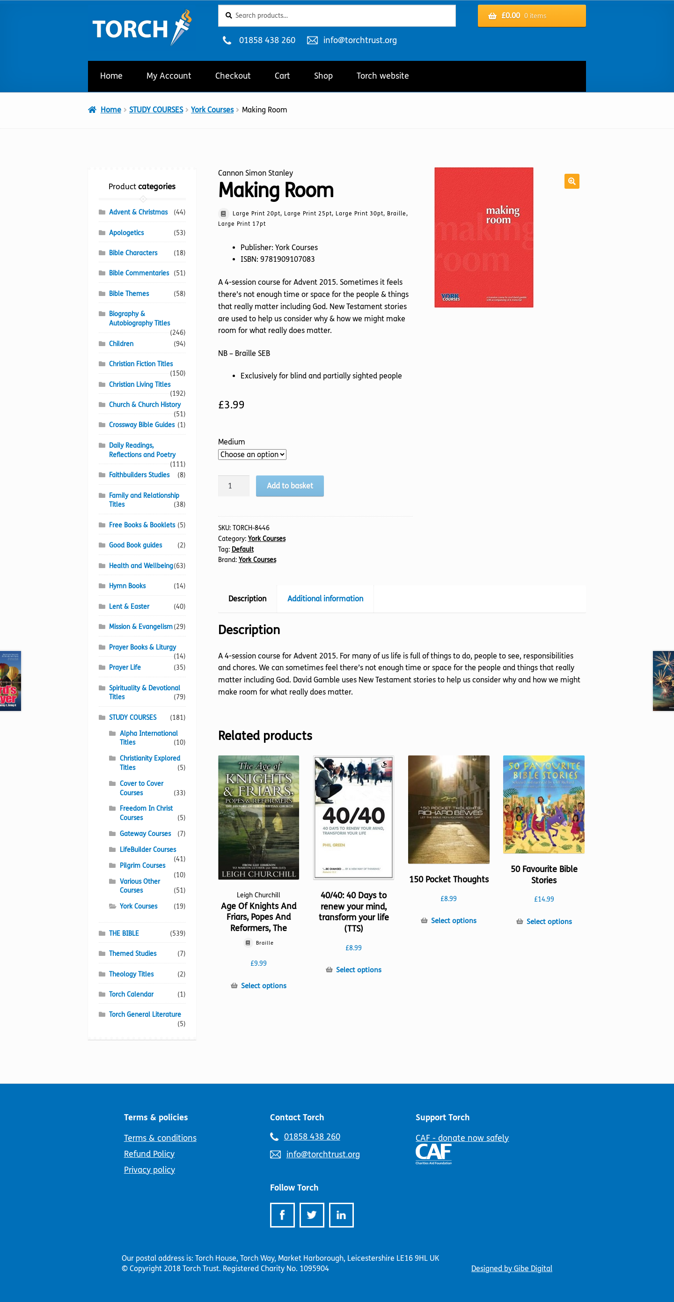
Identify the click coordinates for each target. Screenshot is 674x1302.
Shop (323, 76)
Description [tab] (247, 598)
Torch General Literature (145, 1015)
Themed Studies (132, 954)
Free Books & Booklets (142, 525)
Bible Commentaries (139, 273)
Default (243, 550)
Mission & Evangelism (141, 627)
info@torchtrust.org (360, 40)
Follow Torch (294, 1188)
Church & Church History (145, 405)
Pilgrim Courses (142, 866)
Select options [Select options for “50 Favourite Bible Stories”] (549, 921)
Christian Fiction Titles (141, 364)
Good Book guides (135, 545)
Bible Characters (133, 253)
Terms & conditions (160, 1138)
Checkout (233, 76)
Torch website (383, 76)
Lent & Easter (129, 607)
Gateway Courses (145, 834)
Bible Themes (129, 294)
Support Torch (443, 1117)
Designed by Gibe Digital (511, 1268)
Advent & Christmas (138, 212)
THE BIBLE (124, 934)
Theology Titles (131, 974)
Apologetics (126, 233)
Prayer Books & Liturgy (142, 647)
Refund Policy (149, 1154)
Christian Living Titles (139, 385)
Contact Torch (297, 1117)
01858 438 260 (267, 40)
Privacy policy (149, 1170)
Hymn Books (127, 586)
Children (121, 344)
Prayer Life (125, 668)
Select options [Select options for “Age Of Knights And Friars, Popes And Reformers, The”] (263, 986)
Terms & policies (156, 1117)
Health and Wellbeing (141, 566)
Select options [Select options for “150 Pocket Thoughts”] (453, 921)
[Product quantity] (234, 486)
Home (111, 76)
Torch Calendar (131, 995)
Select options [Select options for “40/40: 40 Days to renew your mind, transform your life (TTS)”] (358, 970)
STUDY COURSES (156, 109)
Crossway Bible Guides (142, 425)
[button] (571, 181)
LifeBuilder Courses (148, 850)
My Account (169, 76)
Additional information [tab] (325, 598)
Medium (231, 441)
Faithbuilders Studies (139, 475)
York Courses (212, 109)
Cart (282, 76)
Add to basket (290, 485)
